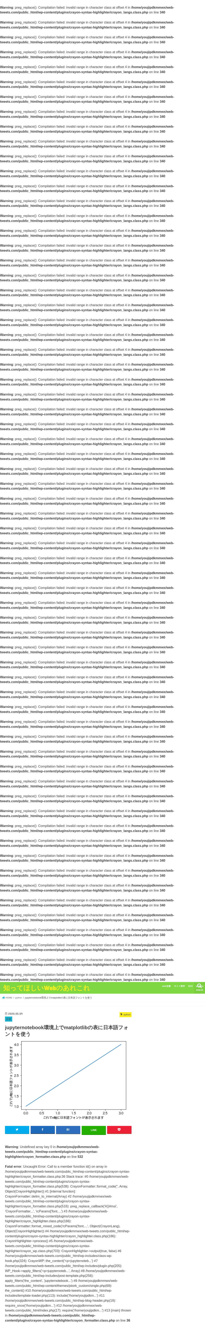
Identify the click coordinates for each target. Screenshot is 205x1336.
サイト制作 (179, 986)
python (199, 986)
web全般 (166, 986)
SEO (190, 986)
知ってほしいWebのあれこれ (46, 988)
